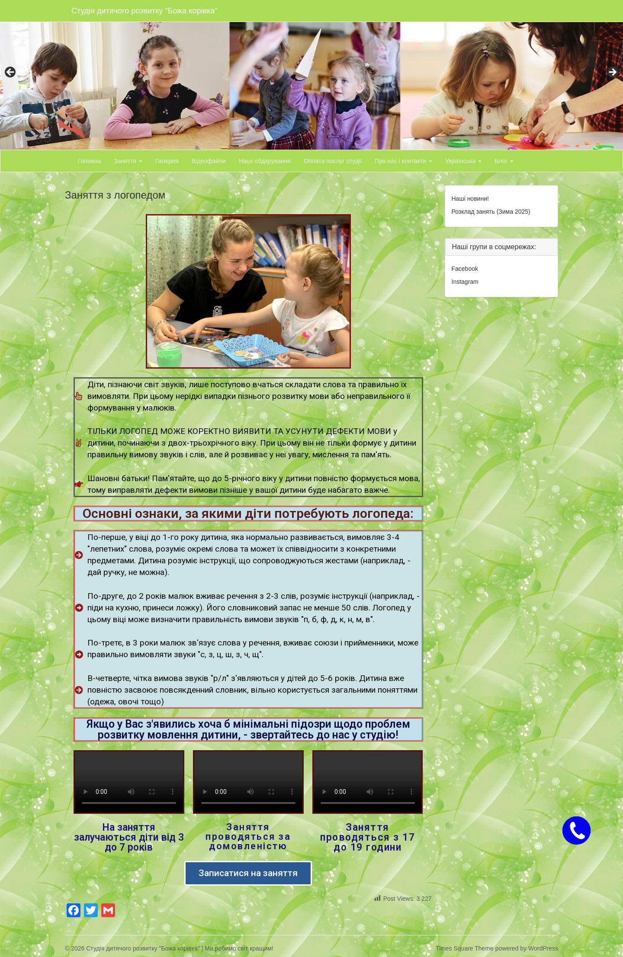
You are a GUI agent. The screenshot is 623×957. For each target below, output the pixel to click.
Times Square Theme (465, 948)
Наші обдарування (265, 160)
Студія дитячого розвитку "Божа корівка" (144, 10)
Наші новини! (470, 198)
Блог (504, 160)
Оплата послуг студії (333, 160)
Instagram (465, 281)
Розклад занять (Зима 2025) (491, 211)
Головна (89, 160)
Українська (463, 160)
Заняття (128, 160)
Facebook (465, 268)
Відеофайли (209, 160)
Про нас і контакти (403, 160)
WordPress (543, 948)
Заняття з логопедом (115, 195)
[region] (311, 75)
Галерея (167, 160)
